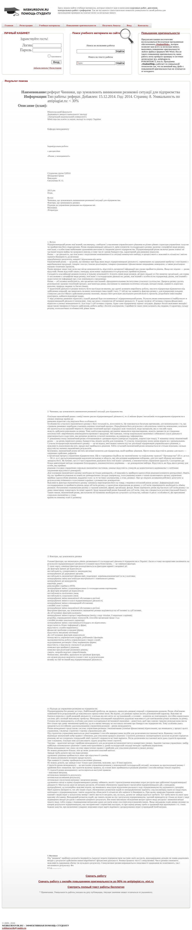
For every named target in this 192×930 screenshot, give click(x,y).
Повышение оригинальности (160, 33)
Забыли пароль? (41, 68)
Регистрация (55, 68)
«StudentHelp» (162, 44)
